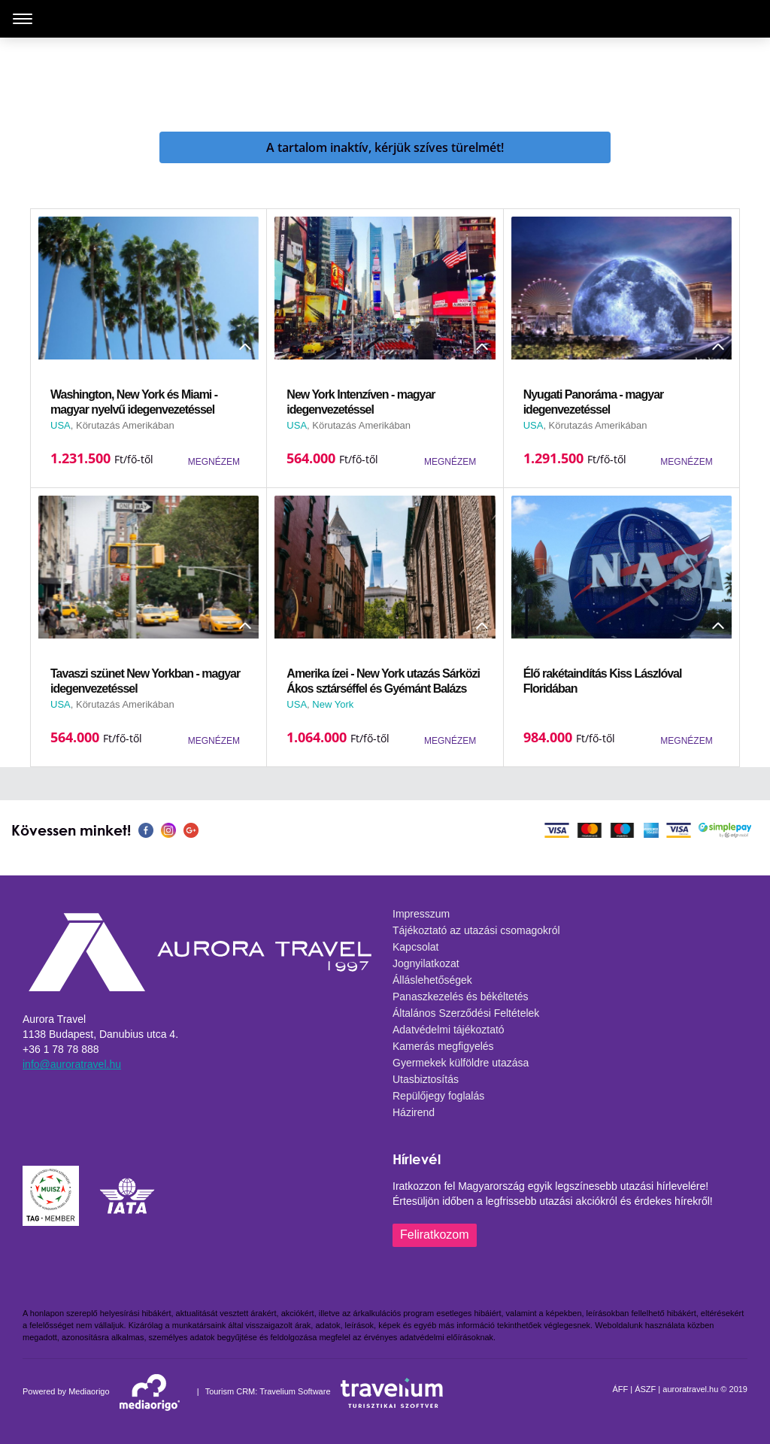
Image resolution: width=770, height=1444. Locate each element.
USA (60, 425)
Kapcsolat (415, 947)
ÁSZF (645, 1389)
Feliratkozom (434, 1234)
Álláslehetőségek (432, 980)
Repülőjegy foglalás (438, 1096)
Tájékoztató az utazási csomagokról (476, 930)
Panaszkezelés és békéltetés (461, 996)
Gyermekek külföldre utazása (461, 1063)
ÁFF (620, 1389)
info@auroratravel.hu (72, 1064)
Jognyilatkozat (426, 963)
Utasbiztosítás (426, 1079)
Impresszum (421, 914)
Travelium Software (294, 1391)
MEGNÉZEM (214, 462)
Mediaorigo (88, 1391)
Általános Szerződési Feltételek (466, 1013)
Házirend (414, 1112)
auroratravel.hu (690, 1389)
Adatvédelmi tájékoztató (449, 1030)
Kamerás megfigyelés (443, 1046)
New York (332, 704)
